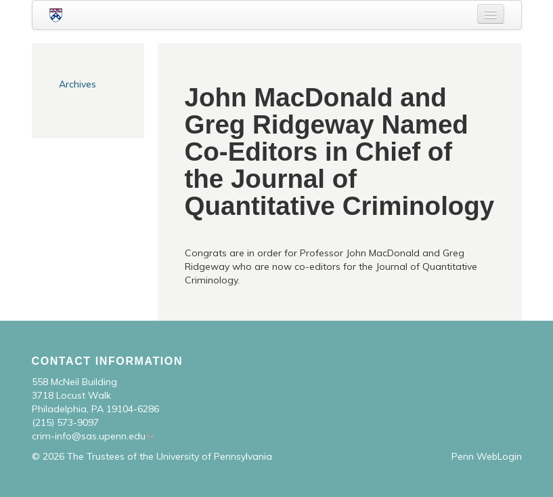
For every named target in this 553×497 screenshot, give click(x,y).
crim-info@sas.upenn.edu (89, 436)
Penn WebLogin (486, 456)
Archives (77, 84)
